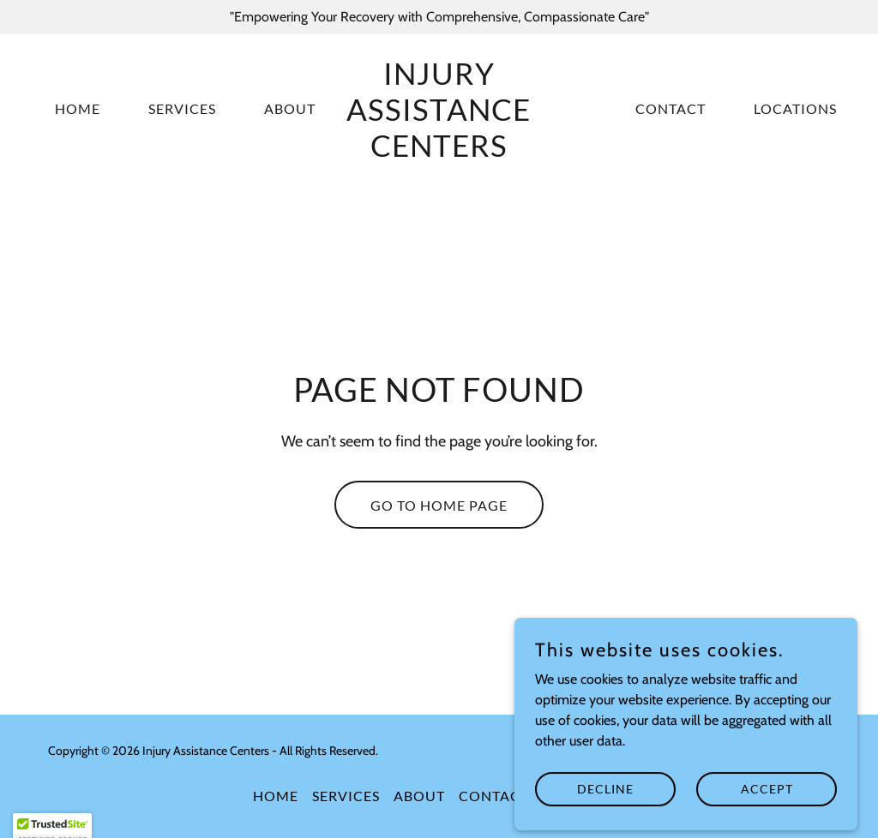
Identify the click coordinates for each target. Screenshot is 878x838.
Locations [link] (795, 108)
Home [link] (77, 108)
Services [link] (182, 108)
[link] (438, 152)
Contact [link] (670, 108)
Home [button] (275, 795)
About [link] (290, 108)
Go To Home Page (439, 505)
